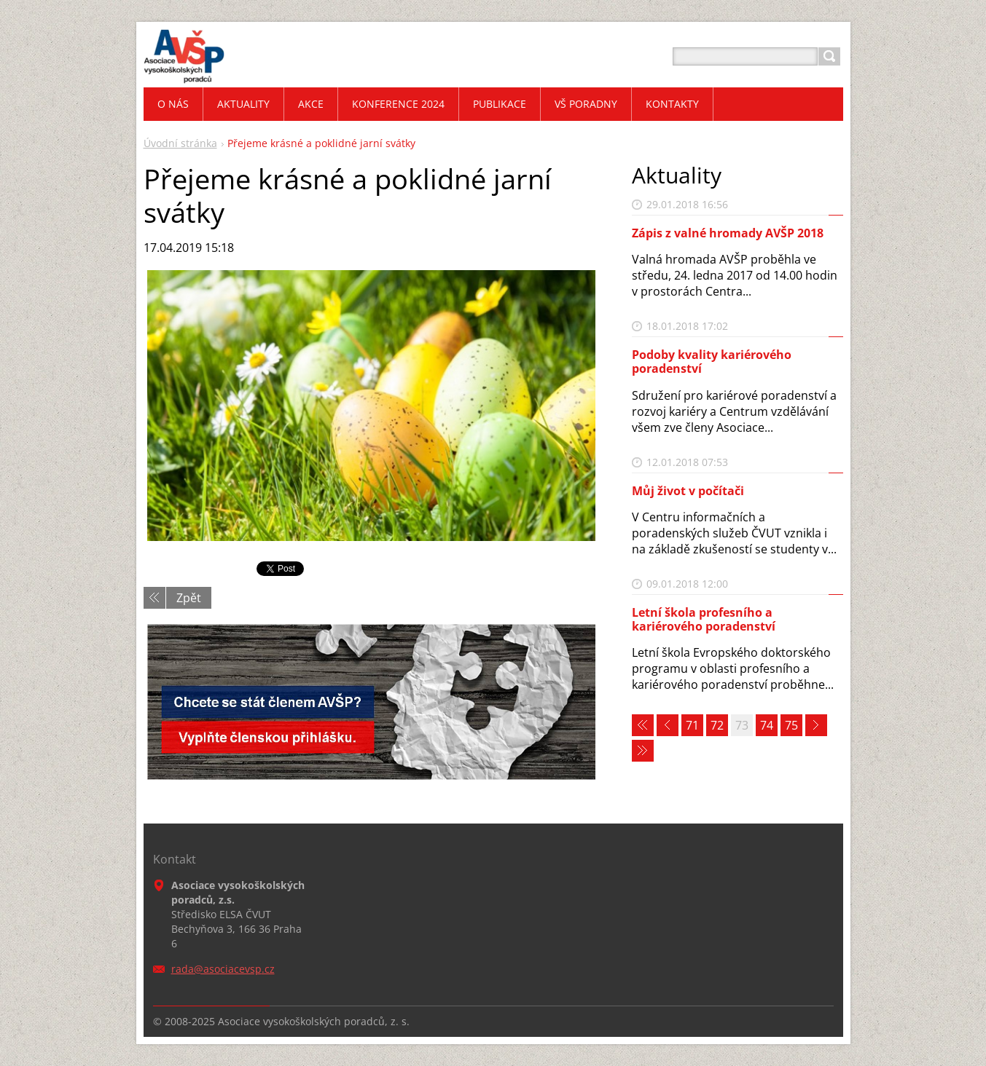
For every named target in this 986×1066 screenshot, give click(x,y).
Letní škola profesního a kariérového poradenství (703, 619)
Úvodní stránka (180, 143)
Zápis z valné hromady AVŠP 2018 (727, 233)
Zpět (188, 598)
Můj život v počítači (688, 491)
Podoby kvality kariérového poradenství (711, 361)
